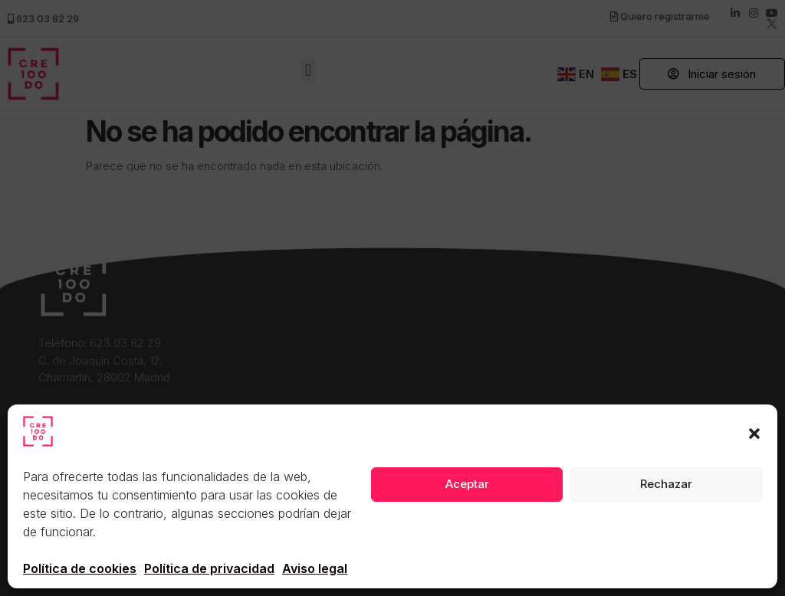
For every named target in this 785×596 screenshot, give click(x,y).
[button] (754, 433)
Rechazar (666, 483)
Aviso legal (314, 568)
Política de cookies (79, 568)
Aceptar (467, 483)
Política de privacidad (209, 568)
